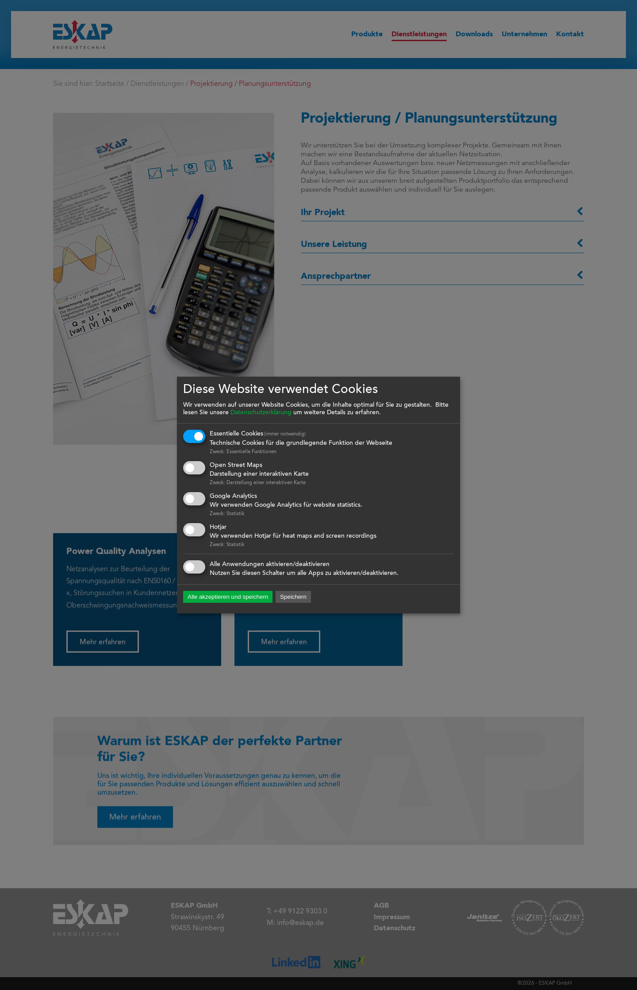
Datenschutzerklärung (261, 413)
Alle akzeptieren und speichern (228, 597)
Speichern (293, 597)
